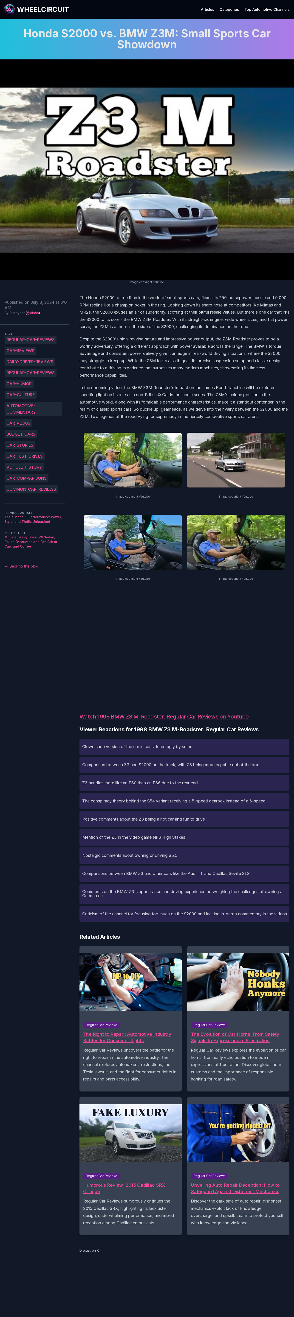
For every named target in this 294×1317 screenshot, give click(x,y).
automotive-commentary (21, 409)
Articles (207, 9)
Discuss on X (89, 1250)
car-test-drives (24, 456)
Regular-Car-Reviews (30, 339)
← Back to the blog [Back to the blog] (21, 566)
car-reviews (20, 350)
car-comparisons (26, 478)
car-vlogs (18, 423)
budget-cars (20, 434)
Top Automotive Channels (266, 9)
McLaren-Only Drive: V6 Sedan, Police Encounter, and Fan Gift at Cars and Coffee (31, 541)
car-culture (20, 394)
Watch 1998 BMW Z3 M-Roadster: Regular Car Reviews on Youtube (164, 716)
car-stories (19, 445)
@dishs (33, 313)
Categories (229, 9)
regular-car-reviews (30, 372)
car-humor (19, 383)
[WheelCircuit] (36, 9)
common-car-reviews (31, 489)
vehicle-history (24, 467)
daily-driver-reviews (29, 361)
